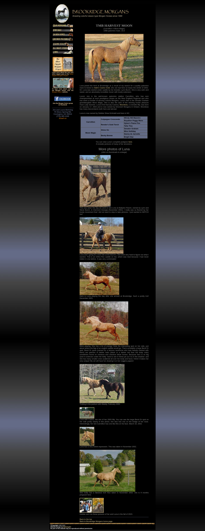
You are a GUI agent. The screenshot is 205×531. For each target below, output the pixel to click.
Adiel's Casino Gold (102, 88)
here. (130, 142)
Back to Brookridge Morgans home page (96, 521)
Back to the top (86, 519)
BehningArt (67, 527)
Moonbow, (124, 105)
